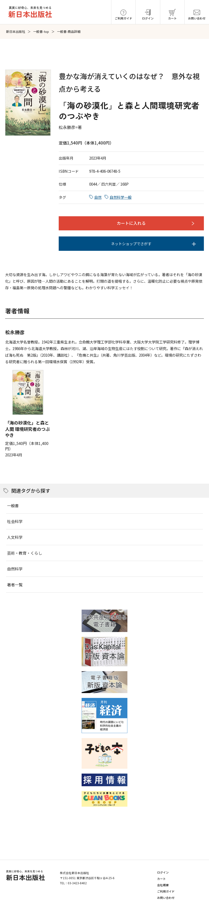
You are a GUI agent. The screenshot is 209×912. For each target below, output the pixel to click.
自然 (98, 197)
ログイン (163, 872)
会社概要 (163, 885)
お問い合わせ (166, 897)
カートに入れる (131, 223)
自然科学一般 (121, 197)
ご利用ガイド (166, 891)
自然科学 (15, 569)
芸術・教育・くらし (24, 553)
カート (161, 878)
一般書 (13, 505)
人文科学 (15, 537)
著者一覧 (15, 584)
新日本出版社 (15, 31)
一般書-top (41, 31)
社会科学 (15, 521)
